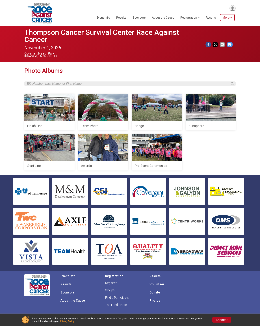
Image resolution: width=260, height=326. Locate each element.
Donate (155, 292)
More (225, 18)
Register (111, 283)
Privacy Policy (67, 321)
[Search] (231, 84)
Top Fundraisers (116, 305)
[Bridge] (157, 113)
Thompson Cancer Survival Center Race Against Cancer (101, 36)
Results (121, 18)
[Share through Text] (230, 45)
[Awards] (103, 153)
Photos (155, 300)
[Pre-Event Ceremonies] (157, 153)
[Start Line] (49, 153)
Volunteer (157, 284)
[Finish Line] (49, 113)
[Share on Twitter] (216, 45)
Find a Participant (117, 297)
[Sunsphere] (211, 113)
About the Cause (163, 18)
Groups (110, 290)
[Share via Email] (223, 45)
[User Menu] (232, 8)
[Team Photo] (103, 113)
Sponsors (139, 18)
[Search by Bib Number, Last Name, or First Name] (127, 84)
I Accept (222, 320)
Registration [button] (188, 18)
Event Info (103, 18)
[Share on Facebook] (209, 45)
